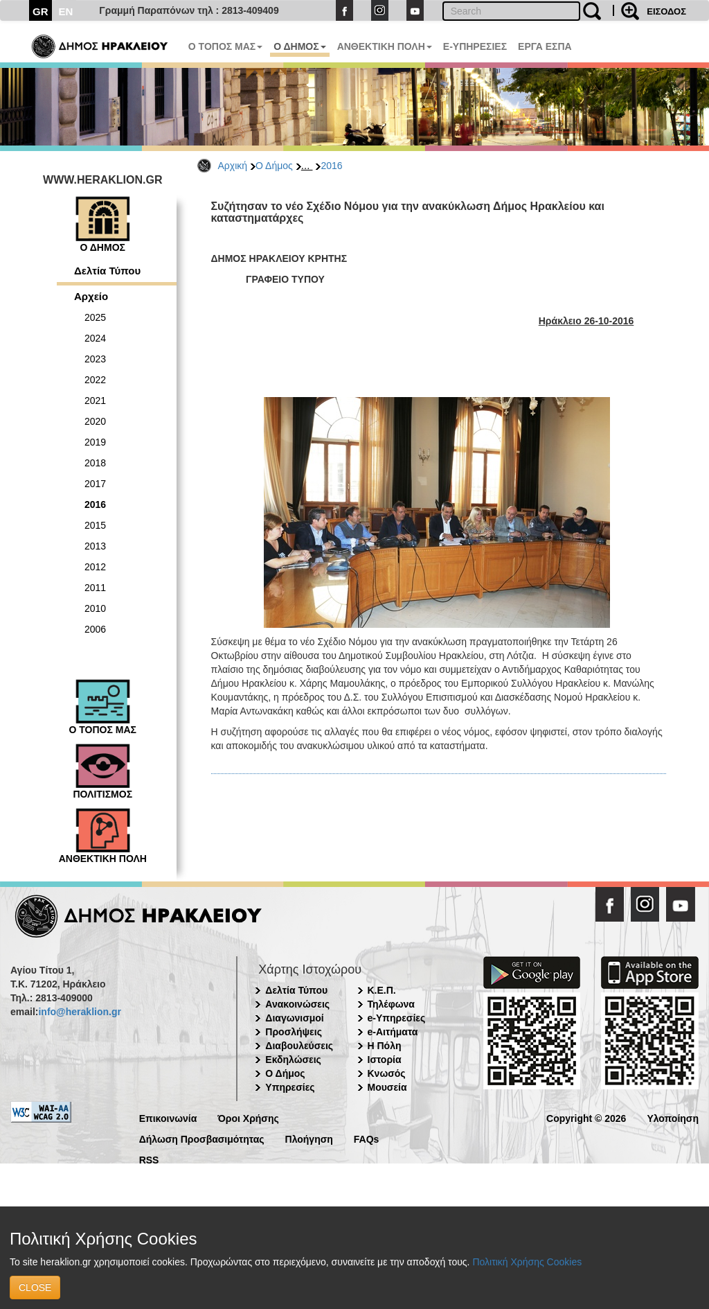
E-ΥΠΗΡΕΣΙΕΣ (475, 46)
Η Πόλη (385, 1045)
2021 (95, 400)
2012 (95, 566)
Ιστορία (385, 1059)
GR (40, 11)
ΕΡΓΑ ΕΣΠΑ (545, 46)
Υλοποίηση (673, 1117)
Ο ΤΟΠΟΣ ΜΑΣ (225, 46)
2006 (95, 629)
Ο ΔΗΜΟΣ (299, 46)
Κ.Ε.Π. (382, 990)
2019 (95, 442)
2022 (95, 379)
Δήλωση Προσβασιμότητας (201, 1138)
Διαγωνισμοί (294, 1018)
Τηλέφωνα (391, 1004)
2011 (95, 587)
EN (66, 11)
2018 (95, 462)
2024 (95, 338)
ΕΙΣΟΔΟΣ (666, 11)
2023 (95, 358)
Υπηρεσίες (289, 1087)
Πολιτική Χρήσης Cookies (527, 1261)
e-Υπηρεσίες (397, 1018)
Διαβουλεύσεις (299, 1045)
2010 (95, 608)
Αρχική (233, 165)
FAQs (366, 1138)
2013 (95, 546)
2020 (95, 421)
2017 (95, 483)
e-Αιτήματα (393, 1031)
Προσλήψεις (293, 1031)
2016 (331, 165)
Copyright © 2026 (586, 1117)
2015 (95, 525)
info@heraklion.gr (79, 1011)
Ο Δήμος (274, 165)
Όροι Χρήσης (248, 1117)
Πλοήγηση (309, 1138)
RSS (149, 1158)
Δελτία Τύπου (107, 270)
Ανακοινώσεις (297, 1004)
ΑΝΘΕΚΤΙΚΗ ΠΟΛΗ (384, 46)
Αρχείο (91, 296)
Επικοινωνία (168, 1117)
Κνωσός (387, 1073)
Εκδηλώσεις (293, 1059)
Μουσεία (387, 1087)
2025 (95, 317)
